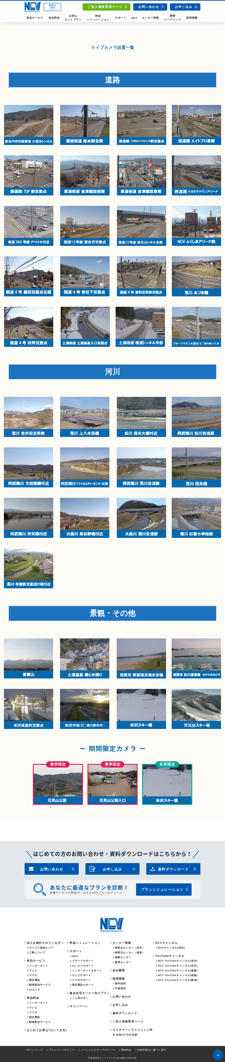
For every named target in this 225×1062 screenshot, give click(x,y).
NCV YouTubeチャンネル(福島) (178, 970)
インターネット (38, 965)
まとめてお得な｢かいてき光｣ (47, 1030)
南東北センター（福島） (130, 952)
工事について (37, 952)
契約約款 (126, 1049)
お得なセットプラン (73, 17)
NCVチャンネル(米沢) (171, 947)
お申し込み (183, 7)
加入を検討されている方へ (45, 942)
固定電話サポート (83, 984)
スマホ (33, 975)
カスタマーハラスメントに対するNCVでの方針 (132, 1032)
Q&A (134, 17)
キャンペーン (79, 1006)
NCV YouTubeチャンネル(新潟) (178, 980)
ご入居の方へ (80, 998)
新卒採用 (120, 983)
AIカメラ (34, 989)
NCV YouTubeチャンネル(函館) (178, 975)
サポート (120, 17)
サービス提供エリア (41, 947)
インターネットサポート (87, 970)
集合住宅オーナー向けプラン (90, 993)
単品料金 (54, 17)
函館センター (123, 957)
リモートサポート (83, 960)
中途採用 (120, 988)
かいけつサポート (83, 965)
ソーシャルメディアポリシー (98, 1049)
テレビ (33, 970)
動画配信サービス (40, 984)
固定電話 (34, 980)
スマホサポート (81, 980)
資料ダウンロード (173, 869)
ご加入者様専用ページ (105, 7)
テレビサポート (81, 975)
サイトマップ (35, 1049)
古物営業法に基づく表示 (151, 1049)
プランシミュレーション (162, 889)
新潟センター (123, 962)
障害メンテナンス (172, 17)
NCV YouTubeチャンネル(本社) (178, 960)
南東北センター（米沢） (130, 947)
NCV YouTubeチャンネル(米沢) (178, 965)
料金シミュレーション (98, 17)
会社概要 (118, 970)
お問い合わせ (148, 7)
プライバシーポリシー (61, 1049)
